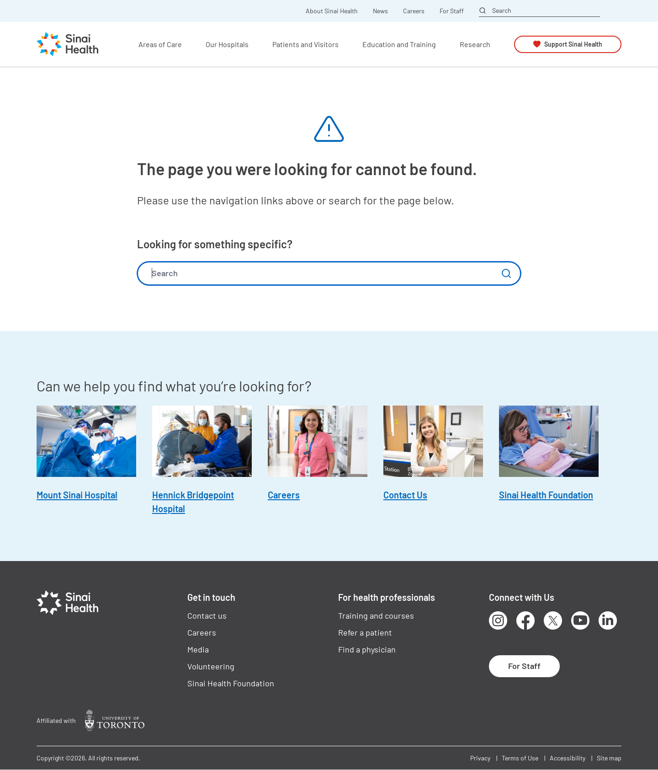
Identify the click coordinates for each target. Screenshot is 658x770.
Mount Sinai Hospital (77, 494)
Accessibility (567, 758)
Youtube (580, 620)
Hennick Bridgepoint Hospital (193, 501)
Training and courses (376, 615)
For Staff (452, 11)
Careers (414, 11)
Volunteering (210, 666)
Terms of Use (520, 758)
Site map (609, 758)
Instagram (498, 620)
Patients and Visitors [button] (305, 44)
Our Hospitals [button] (227, 44)
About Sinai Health (332, 11)
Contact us (207, 615)
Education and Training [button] (399, 44)
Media (198, 649)
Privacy (480, 758)
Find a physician (367, 649)
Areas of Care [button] (160, 44)
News (380, 11)
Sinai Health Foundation (546, 494)
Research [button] (475, 44)
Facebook (525, 620)
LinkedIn (608, 620)
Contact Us (405, 494)
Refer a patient (365, 632)
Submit (506, 273)
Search (501, 10)
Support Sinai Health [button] (573, 44)
